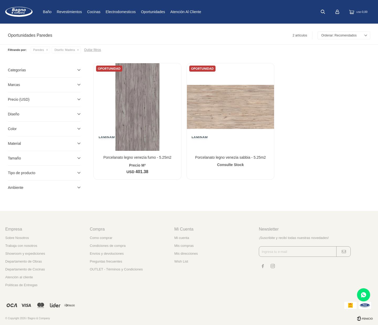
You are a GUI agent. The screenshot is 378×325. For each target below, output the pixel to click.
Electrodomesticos (133, 12)
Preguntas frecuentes (106, 261)
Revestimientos (82, 12)
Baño (60, 12)
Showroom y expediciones (25, 253)
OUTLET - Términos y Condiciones (116, 269)
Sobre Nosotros (17, 238)
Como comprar (101, 238)
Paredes (38, 49)
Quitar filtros (92, 50)
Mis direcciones (186, 253)
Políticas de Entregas (21, 285)
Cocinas (106, 12)
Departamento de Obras (23, 261)
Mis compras (184, 246)
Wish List (181, 261)
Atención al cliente (198, 12)
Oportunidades (166, 12)
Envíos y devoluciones (107, 253)
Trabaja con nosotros (21, 246)
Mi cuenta (181, 238)
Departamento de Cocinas (25, 269)
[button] (322, 11)
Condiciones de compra (108, 246)
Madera (64, 49)
